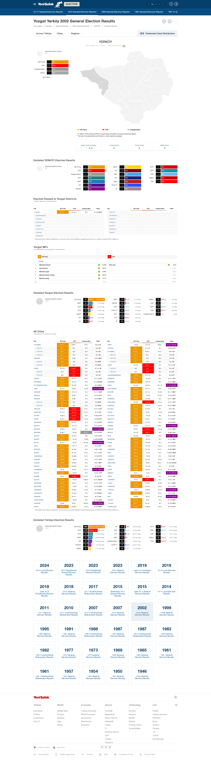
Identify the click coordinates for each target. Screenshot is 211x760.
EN (152, 4)
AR (156, 4)
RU (163, 4)
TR (149, 4)
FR (159, 4)
